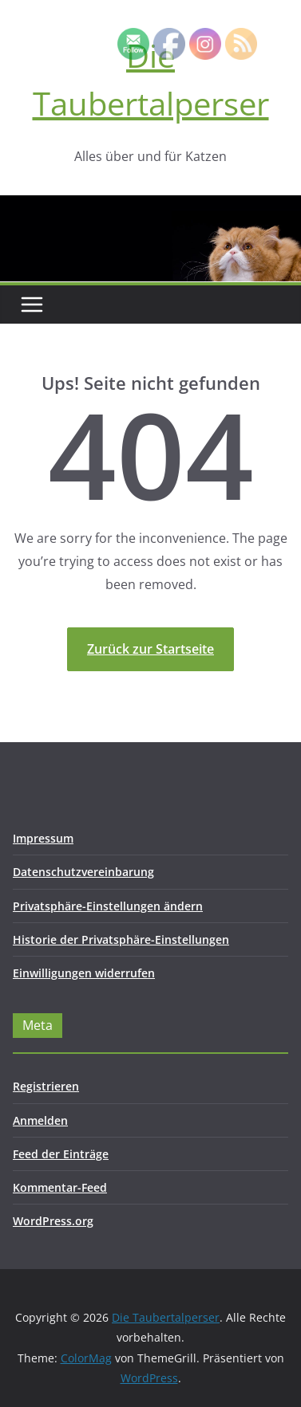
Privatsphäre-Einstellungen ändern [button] (108, 906)
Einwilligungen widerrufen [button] (84, 973)
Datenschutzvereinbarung (83, 871)
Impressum (43, 838)
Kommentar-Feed (60, 1187)
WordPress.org (53, 1220)
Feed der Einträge (61, 1153)
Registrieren (46, 1086)
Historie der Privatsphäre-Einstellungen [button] (121, 939)
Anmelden (40, 1120)
